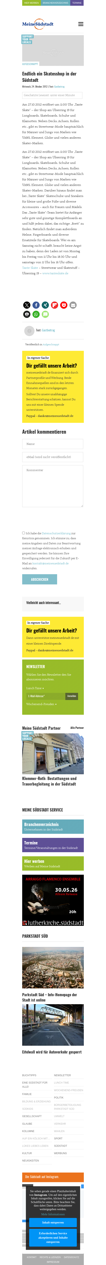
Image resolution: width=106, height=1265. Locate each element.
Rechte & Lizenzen (50, 1257)
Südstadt (60, 1146)
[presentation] (53, 520)
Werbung (60, 1153)
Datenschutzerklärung (56, 533)
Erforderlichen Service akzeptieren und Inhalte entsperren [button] (53, 1237)
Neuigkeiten (30, 1160)
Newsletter (62, 1075)
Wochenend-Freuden (40, 704)
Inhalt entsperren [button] (53, 1222)
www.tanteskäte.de (55, 273)
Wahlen (59, 1131)
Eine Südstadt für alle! (34, 1084)
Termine (77, 3)
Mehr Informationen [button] (53, 1214)
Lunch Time (33, 688)
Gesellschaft (32, 1116)
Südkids (27, 1108)
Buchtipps (29, 1075)
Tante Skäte (30, 268)
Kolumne (28, 1131)
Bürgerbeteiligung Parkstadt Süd (67, 1107)
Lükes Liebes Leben (35, 1146)
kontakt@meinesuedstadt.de (50, 563)
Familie (27, 1094)
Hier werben (31, 3)
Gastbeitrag (59, 87)
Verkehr (60, 1123)
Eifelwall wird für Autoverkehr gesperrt (52, 1052)
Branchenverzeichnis (55, 3)
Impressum (53, 1262)
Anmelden (71, 696)
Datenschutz (71, 1257)
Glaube (27, 1123)
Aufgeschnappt (30, 64)
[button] (26, 305)
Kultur (27, 1153)
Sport (58, 1138)
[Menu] (81, 24)
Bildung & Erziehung (36, 1101)
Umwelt (59, 1116)
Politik (58, 1097)
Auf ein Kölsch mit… (36, 1138)
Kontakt (31, 1257)
